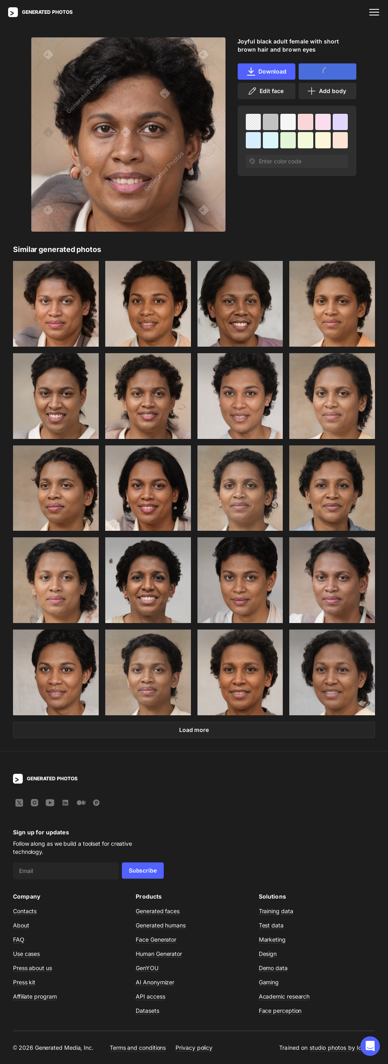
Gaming (269, 982)
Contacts (25, 911)
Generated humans (161, 925)
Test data (271, 925)
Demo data (273, 967)
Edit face (265, 91)
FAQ (18, 939)
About (21, 925)
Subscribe (143, 870)
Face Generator (156, 939)
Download (266, 71)
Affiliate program (35, 996)
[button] (370, 1046)
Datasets (147, 1010)
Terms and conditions (138, 1047)
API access (150, 996)
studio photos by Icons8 (342, 1047)
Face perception (280, 1010)
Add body (326, 91)
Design (268, 953)
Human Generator (159, 953)
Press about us (32, 967)
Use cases (26, 953)
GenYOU (147, 967)
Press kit (24, 982)
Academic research (284, 996)
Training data (276, 911)
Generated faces (158, 911)
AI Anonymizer (155, 982)
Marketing (272, 939)
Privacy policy (194, 1047)
